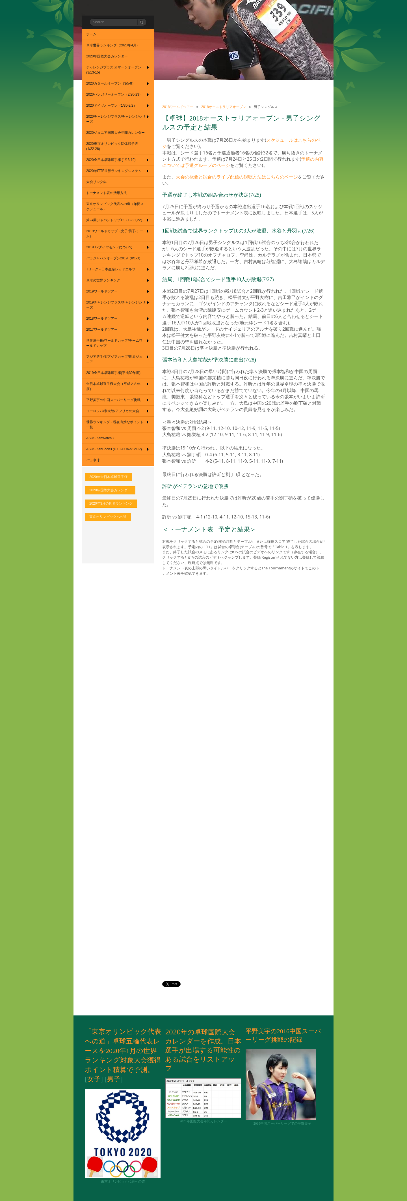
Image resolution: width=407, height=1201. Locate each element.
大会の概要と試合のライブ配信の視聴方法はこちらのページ (237, 177)
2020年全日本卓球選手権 (108, 477)
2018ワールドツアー (178, 107)
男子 (113, 1079)
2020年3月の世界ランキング (111, 503)
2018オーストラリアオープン (223, 107)
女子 (94, 1079)
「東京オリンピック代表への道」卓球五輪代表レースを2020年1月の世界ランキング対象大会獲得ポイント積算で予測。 (123, 1050)
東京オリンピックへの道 (108, 517)
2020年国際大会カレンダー (110, 490)
